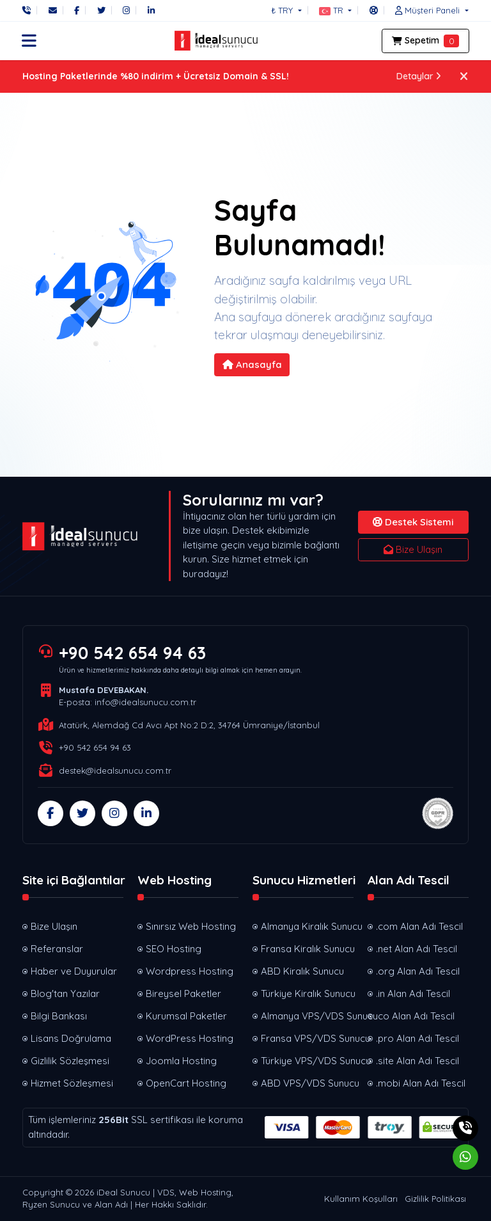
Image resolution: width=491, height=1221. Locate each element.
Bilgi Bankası (59, 1016)
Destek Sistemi (413, 522)
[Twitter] (101, 10)
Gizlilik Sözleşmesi (70, 1061)
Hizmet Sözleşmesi (72, 1083)
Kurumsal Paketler (186, 1016)
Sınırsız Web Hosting (191, 926)
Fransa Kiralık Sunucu (307, 949)
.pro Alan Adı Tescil (417, 1038)
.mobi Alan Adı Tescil (420, 1083)
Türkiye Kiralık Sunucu (307, 993)
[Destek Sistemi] (373, 10)
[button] (335, 10)
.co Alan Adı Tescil (415, 1016)
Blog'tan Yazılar (65, 993)
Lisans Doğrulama (71, 1038)
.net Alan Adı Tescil (416, 949)
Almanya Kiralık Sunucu (307, 926)
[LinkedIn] (151, 10)
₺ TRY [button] (283, 10)
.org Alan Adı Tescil (418, 971)
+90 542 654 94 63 (132, 653)
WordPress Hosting (189, 1038)
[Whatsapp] (465, 1157)
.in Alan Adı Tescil (413, 993)
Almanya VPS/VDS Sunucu (307, 1016)
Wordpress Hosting (189, 971)
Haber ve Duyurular (74, 971)
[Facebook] (77, 10)
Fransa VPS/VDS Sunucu (307, 1038)
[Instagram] (126, 10)
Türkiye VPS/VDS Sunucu (307, 1061)
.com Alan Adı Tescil (419, 926)
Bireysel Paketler (183, 993)
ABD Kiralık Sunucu (302, 971)
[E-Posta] (52, 10)
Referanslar (57, 949)
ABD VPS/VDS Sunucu (307, 1083)
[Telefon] (29, 10)
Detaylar (419, 76)
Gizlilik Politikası (435, 1198)
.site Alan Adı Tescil (417, 1061)
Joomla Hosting (181, 1061)
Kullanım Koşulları (361, 1198)
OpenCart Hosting (186, 1083)
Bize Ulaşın (413, 549)
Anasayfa (252, 364)
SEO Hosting (173, 949)
